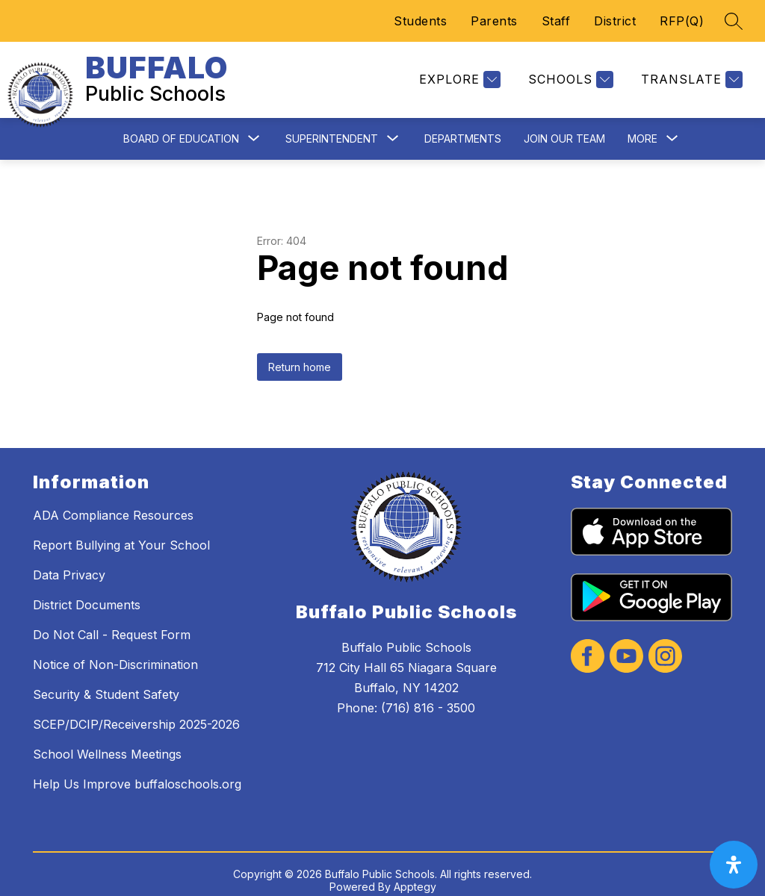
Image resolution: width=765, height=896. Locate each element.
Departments (462, 126)
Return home (299, 355)
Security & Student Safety (106, 682)
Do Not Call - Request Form (112, 622)
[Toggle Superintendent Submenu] (393, 127)
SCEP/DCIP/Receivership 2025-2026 (136, 712)
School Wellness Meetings (107, 742)
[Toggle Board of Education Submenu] (254, 127)
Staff (556, 20)
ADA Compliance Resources (113, 503)
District (615, 20)
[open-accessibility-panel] (734, 865)
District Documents (86, 592)
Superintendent (331, 126)
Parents (494, 20)
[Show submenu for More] (642, 127)
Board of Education (181, 126)
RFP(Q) (682, 20)
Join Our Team (564, 126)
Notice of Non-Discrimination (115, 652)
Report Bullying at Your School (121, 533)
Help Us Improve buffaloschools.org (137, 772)
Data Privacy (69, 563)
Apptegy (415, 874)
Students (420, 20)
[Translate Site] (690, 74)
